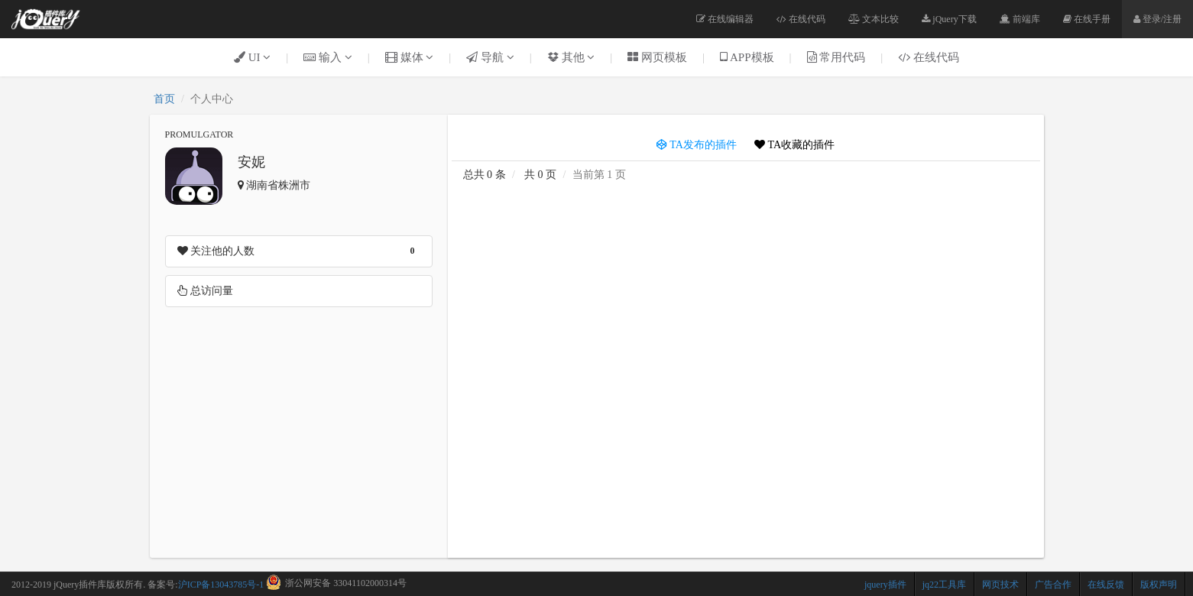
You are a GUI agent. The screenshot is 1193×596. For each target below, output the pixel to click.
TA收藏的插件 (794, 145)
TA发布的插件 (696, 145)
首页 (164, 99)
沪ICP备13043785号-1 (221, 584)
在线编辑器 (725, 19)
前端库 (1020, 19)
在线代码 (800, 19)
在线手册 (1086, 19)
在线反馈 (1106, 584)
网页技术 (1000, 584)
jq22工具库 (944, 584)
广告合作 (1053, 584)
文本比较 (873, 19)
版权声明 (1158, 584)
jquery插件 (885, 584)
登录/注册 (1157, 19)
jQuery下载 (949, 19)
